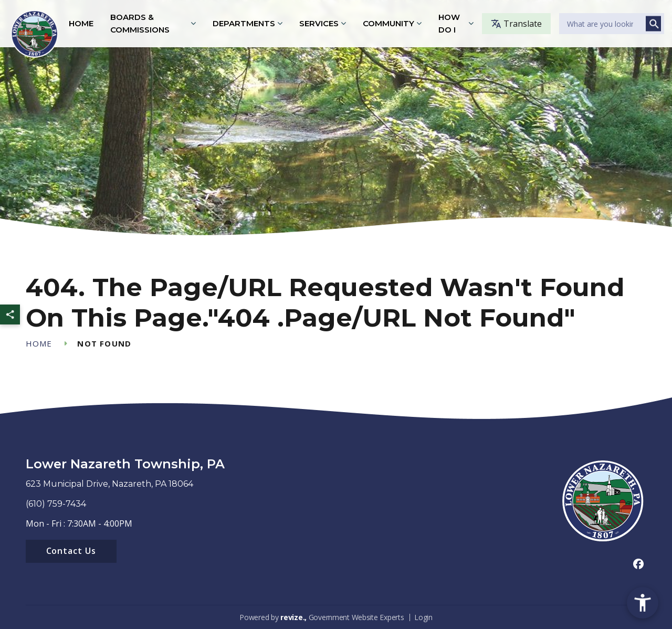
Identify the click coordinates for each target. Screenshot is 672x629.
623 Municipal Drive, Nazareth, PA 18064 (109, 484)
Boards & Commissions (140, 23)
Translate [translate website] (516, 23)
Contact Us (71, 551)
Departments (244, 23)
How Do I (449, 23)
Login (423, 617)
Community (388, 23)
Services (319, 23)
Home (81, 23)
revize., (293, 617)
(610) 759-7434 (56, 504)
